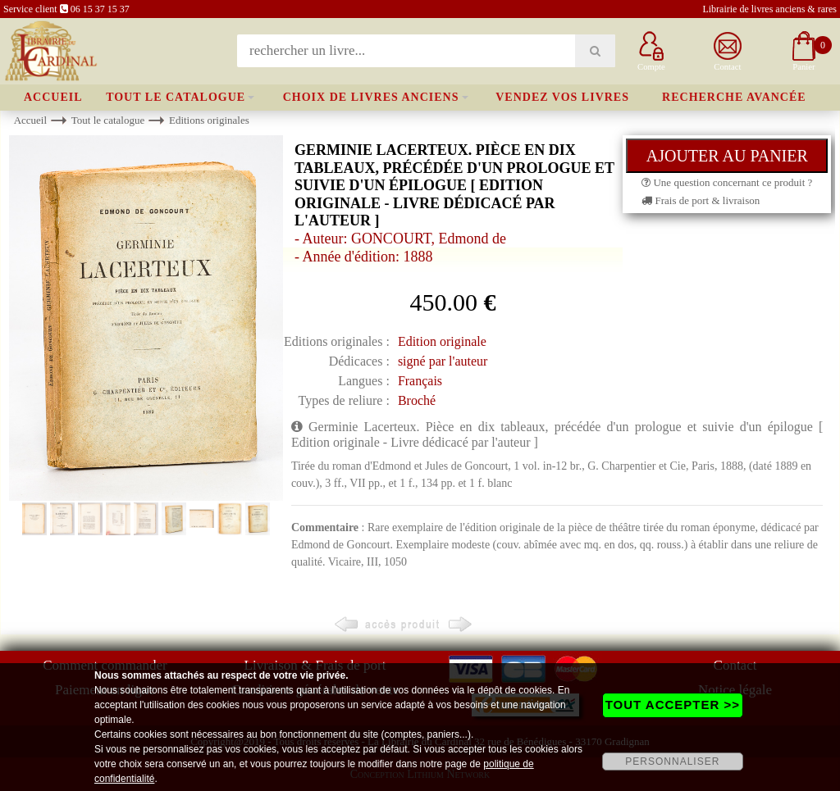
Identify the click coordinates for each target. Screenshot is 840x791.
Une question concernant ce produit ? (726, 182)
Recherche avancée (734, 97)
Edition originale (442, 341)
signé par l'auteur (443, 361)
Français (420, 381)
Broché (417, 400)
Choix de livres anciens (371, 97)
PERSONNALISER (672, 761)
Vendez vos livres (562, 97)
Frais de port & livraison (700, 200)
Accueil (53, 97)
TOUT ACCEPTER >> (672, 704)
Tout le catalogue (175, 97)
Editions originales (209, 120)
